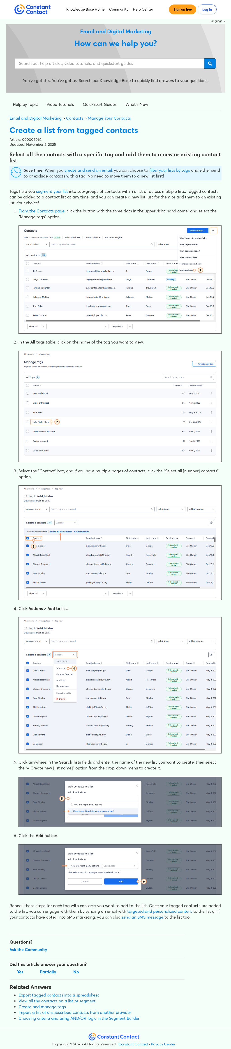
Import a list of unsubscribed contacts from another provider (74, 1012)
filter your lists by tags (169, 170)
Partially (48, 971)
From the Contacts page (41, 211)
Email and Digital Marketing (35, 118)
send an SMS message (142, 917)
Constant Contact (133, 1044)
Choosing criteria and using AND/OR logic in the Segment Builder (78, 1018)
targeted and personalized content (159, 911)
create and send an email (88, 170)
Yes (20, 971)
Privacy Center (163, 1044)
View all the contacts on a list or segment (57, 1000)
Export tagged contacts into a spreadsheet (58, 995)
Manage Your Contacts (109, 118)
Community (118, 9)
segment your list (52, 191)
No (76, 971)
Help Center (143, 9)
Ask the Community (28, 949)
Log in (207, 9)
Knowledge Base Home (85, 9)
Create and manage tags (42, 1006)
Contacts (74, 118)
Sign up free (182, 9)
